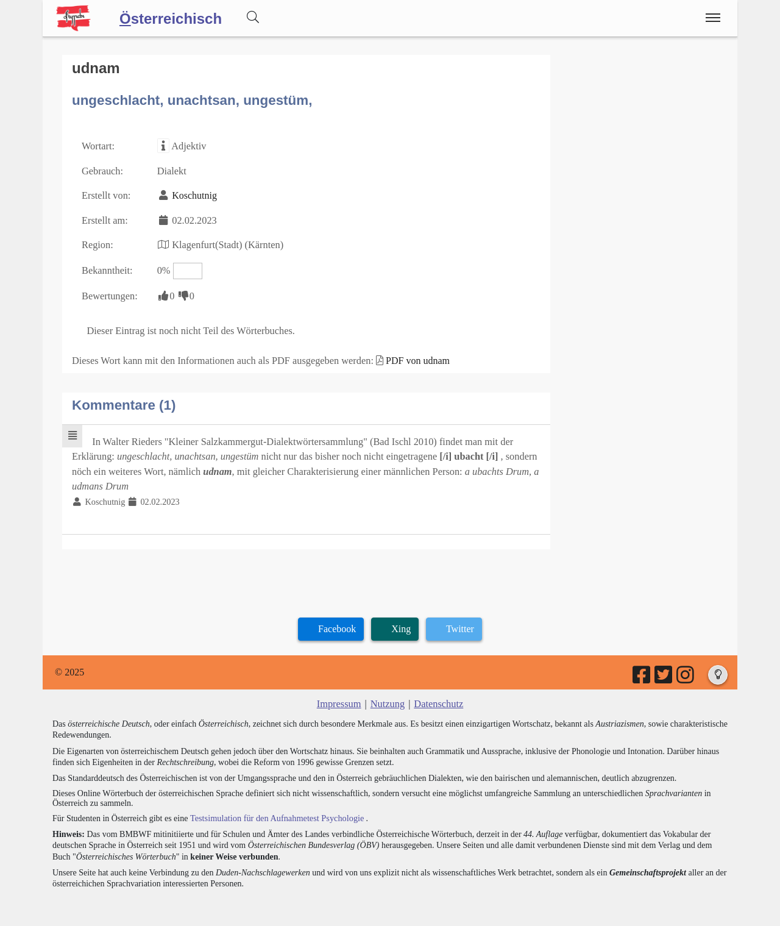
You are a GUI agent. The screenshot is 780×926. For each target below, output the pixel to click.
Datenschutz (438, 697)
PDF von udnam (412, 356)
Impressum (339, 697)
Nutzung (387, 697)
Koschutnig (193, 194)
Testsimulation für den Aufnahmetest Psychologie (275, 810)
